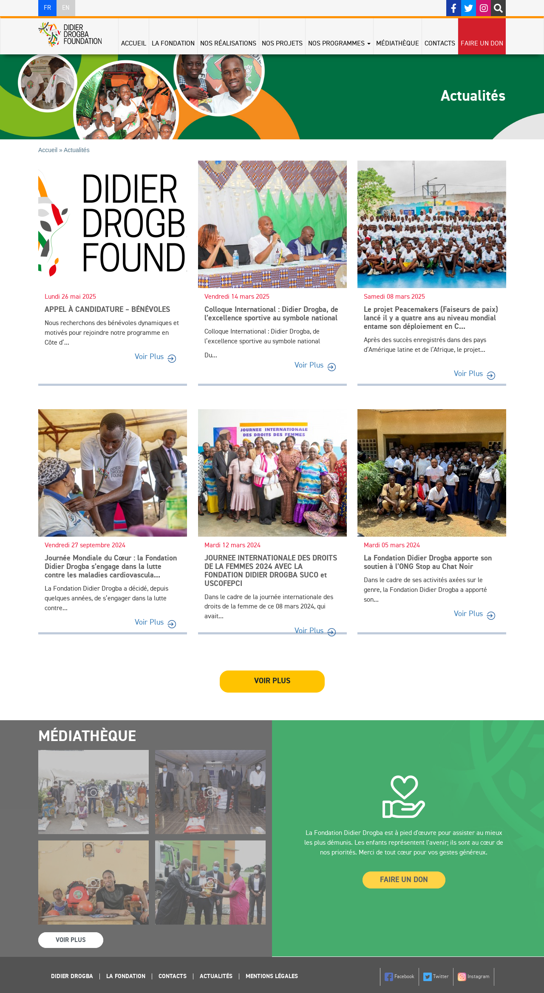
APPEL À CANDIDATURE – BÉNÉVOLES (107, 310)
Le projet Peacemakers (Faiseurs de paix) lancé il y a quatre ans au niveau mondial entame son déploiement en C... (431, 318)
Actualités (216, 976)
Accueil (133, 43)
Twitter (436, 977)
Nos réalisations (228, 43)
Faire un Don (404, 880)
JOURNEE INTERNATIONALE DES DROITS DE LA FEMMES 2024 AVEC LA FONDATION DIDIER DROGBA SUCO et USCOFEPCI (270, 570)
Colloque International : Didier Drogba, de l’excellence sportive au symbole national (271, 314)
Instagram (474, 977)
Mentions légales (272, 976)
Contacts (440, 43)
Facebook (399, 977)
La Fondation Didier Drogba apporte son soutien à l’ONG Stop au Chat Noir (428, 562)
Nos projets (282, 43)
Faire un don (482, 43)
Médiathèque (397, 43)
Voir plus (272, 681)
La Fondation (173, 43)
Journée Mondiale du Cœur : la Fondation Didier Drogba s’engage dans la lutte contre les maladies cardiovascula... (111, 566)
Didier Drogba (72, 976)
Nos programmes (339, 43)
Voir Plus (149, 357)
